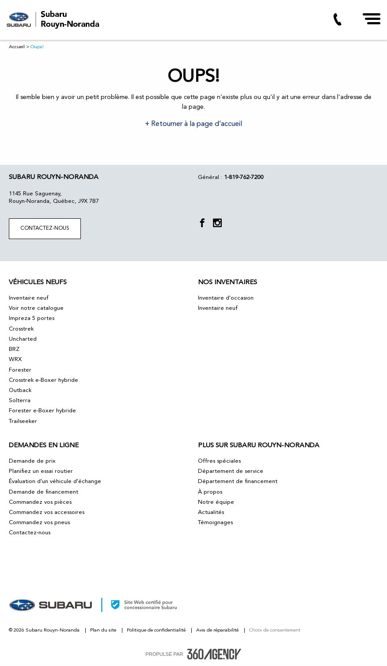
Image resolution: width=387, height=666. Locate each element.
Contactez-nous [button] (44, 228)
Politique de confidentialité (157, 630)
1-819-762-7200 (243, 177)
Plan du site (104, 630)
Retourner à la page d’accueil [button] (195, 124)
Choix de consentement (274, 630)
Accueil (17, 47)
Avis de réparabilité (218, 630)
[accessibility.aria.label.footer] (214, 654)
